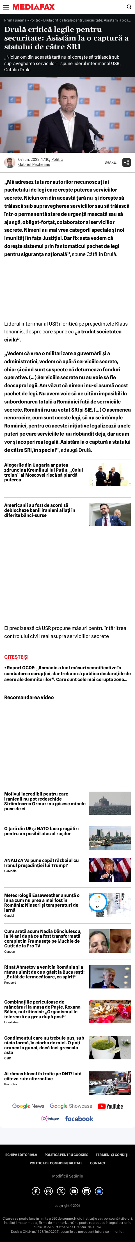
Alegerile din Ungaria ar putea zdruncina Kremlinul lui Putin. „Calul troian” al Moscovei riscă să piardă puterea (43, 472)
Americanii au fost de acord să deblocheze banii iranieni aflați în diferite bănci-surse (39, 510)
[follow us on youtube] (110, 1107)
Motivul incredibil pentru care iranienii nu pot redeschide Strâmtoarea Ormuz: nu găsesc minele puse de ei (45, 801)
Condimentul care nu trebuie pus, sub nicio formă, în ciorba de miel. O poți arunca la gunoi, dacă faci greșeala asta (44, 1045)
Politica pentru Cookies (66, 1155)
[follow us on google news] (28, 1107)
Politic (34, 20)
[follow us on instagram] (50, 1119)
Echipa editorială (21, 1155)
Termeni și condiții (113, 1155)
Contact (98, 1163)
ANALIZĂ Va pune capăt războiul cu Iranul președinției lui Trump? (41, 863)
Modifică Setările (67, 1176)
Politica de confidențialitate (56, 1163)
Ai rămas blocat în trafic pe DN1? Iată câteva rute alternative (42, 1076)
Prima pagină (15, 20)
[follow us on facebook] (79, 1119)
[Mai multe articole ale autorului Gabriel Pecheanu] (9, 162)
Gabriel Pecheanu (34, 164)
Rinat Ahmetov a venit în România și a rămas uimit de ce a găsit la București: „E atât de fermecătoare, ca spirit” (44, 972)
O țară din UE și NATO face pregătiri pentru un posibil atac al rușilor (41, 831)
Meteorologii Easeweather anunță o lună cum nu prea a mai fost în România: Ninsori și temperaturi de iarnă (41, 903)
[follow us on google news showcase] (71, 1107)
